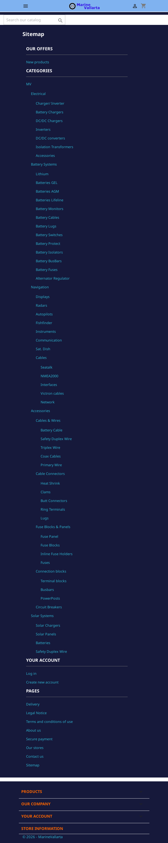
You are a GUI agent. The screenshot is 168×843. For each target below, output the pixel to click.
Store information (42, 828)
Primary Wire (51, 465)
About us (33, 730)
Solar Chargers (48, 625)
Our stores (35, 747)
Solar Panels (46, 634)
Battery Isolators (49, 252)
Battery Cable (51, 430)
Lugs (45, 518)
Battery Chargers (49, 112)
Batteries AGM (47, 191)
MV (28, 84)
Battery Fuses (47, 269)
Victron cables (52, 393)
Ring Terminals (53, 509)
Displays (43, 296)
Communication (49, 340)
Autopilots (44, 314)
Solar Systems (42, 615)
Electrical (38, 93)
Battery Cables (47, 217)
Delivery (32, 704)
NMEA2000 (49, 376)
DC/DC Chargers (49, 120)
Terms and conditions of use (49, 721)
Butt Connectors (54, 500)
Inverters (43, 129)
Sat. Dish (43, 349)
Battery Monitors (49, 208)
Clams (46, 492)
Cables (41, 357)
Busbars (47, 589)
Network (48, 402)
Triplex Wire (50, 447)
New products (37, 62)
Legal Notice (36, 713)
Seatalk (46, 367)
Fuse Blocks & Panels (53, 526)
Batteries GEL (47, 182)
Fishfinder (44, 322)
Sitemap (32, 765)
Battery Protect (48, 243)
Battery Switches (49, 235)
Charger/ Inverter (50, 103)
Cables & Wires (48, 420)
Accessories (45, 155)
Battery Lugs (46, 226)
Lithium (42, 174)
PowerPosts (50, 598)
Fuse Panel (49, 536)
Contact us (35, 756)
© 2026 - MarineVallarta (42, 836)
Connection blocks (51, 571)
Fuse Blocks (50, 545)
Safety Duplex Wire (56, 438)
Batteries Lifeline (49, 200)
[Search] (34, 20)
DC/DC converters (50, 138)
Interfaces (49, 384)
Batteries (43, 642)
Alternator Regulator (53, 278)
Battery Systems (44, 164)
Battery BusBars (49, 261)
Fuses (45, 562)
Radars (41, 305)
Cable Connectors (50, 473)
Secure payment (39, 739)
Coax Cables (51, 456)
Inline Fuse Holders (57, 554)
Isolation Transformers (54, 147)
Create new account (42, 682)
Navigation (40, 287)
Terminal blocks (53, 581)
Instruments (46, 331)
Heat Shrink (50, 483)
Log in (31, 673)
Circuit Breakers (49, 607)
